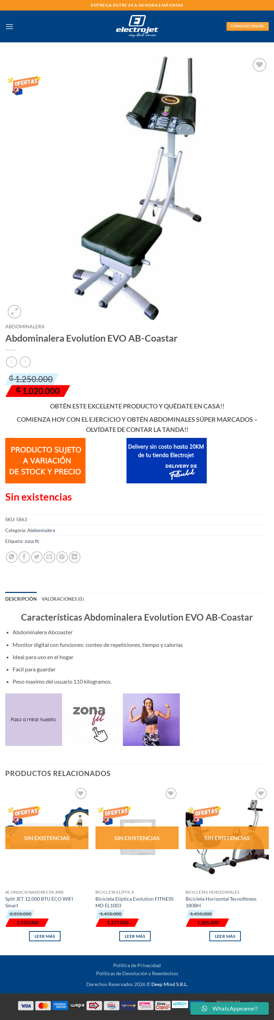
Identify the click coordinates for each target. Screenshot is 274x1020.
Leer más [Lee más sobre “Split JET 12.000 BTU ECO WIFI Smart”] (45, 936)
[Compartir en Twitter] (37, 557)
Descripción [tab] (21, 599)
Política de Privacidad (137, 965)
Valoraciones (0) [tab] (63, 599)
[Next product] (11, 361)
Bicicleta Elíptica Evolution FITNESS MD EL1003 (134, 902)
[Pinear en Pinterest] (62, 557)
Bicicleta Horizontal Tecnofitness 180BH (221, 902)
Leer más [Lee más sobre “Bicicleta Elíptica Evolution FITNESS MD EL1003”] (135, 936)
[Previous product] (25, 361)
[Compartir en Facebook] (24, 557)
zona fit (31, 541)
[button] (9, 26)
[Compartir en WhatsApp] (11, 557)
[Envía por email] (49, 557)
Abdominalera (25, 326)
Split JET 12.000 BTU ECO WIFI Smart (39, 902)
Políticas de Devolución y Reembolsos (137, 973)
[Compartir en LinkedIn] (74, 557)
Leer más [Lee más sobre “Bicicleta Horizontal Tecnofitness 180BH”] (225, 936)
